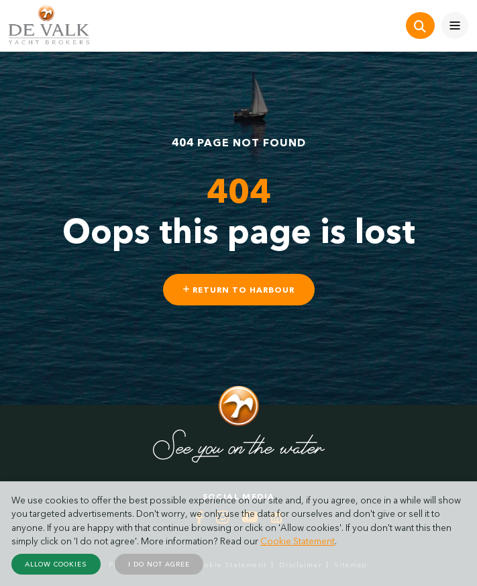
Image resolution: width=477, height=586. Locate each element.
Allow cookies (56, 564)
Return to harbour (239, 290)
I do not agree (159, 564)
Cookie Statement (297, 541)
